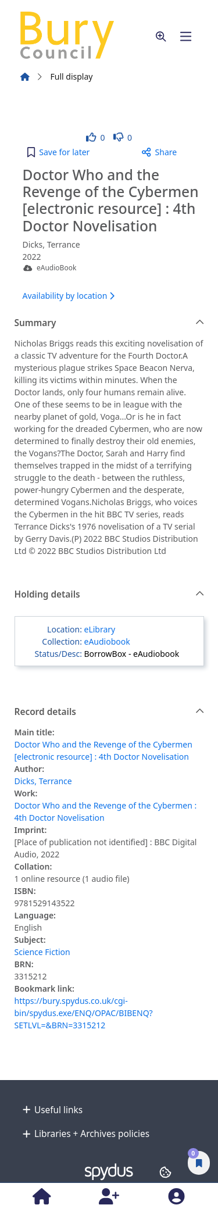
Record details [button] (110, 712)
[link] (95, 137)
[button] (161, 36)
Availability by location (69, 295)
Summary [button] (110, 323)
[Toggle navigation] (186, 36)
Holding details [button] (110, 594)
